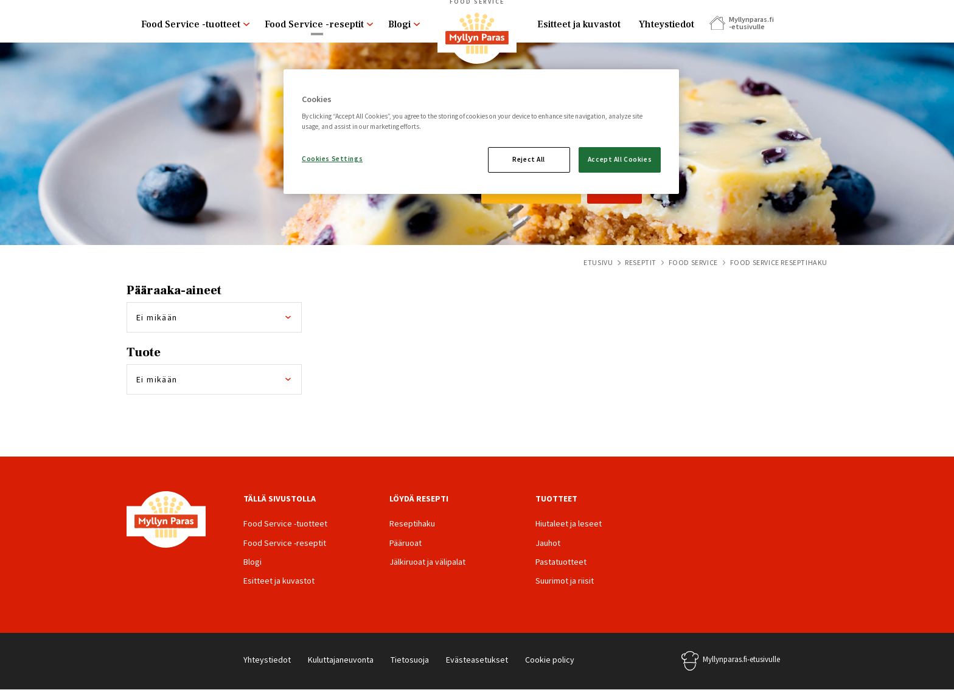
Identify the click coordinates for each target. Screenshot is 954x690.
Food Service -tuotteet (190, 24)
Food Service (693, 262)
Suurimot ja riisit (564, 580)
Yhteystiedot (666, 24)
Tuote (144, 352)
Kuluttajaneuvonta (341, 659)
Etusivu (598, 262)
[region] (481, 132)
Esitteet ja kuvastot (579, 24)
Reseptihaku (412, 523)
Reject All (528, 159)
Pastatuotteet (561, 561)
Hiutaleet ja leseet (568, 523)
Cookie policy (549, 659)
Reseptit (640, 262)
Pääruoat (405, 542)
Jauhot (547, 542)
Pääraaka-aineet (174, 290)
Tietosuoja (410, 659)
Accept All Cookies (620, 159)
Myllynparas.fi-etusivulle (741, 659)
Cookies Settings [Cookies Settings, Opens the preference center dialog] (332, 158)
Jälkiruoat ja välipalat (427, 561)
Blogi (399, 24)
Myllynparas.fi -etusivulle (751, 23)
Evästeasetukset (477, 659)
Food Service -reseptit (314, 24)
